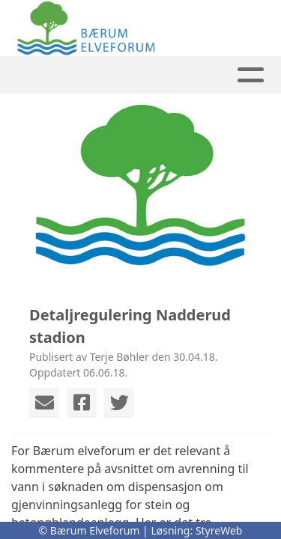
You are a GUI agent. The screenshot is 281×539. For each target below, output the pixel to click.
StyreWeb (219, 530)
